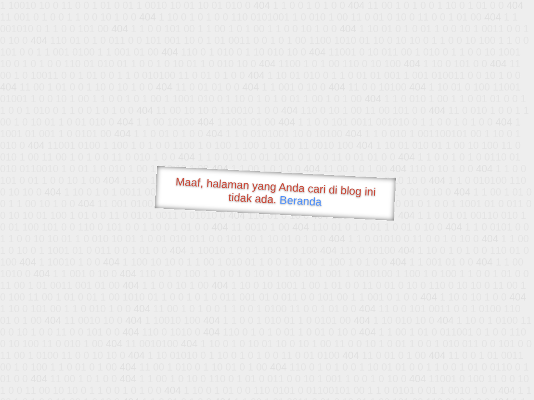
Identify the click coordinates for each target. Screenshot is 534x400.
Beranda (300, 200)
